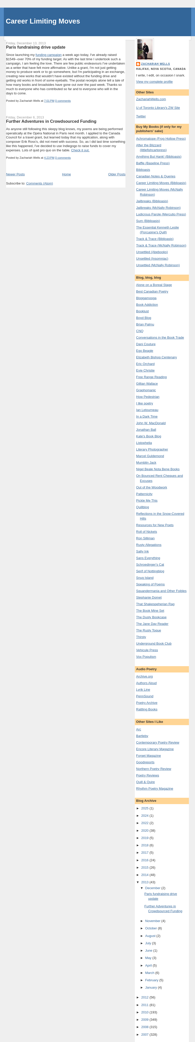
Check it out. (80, 150)
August (150, 936)
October (151, 928)
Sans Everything (148, 558)
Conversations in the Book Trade (160, 337)
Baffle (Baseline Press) (153, 163)
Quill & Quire (145, 782)
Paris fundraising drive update (36, 47)
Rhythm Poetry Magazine (154, 788)
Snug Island (145, 578)
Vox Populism (146, 657)
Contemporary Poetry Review (157, 742)
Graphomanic (146, 390)
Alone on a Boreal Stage (154, 285)
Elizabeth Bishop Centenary (156, 357)
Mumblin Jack (146, 462)
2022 (145, 823)
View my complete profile (154, 82)
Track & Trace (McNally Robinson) (161, 245)
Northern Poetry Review (153, 769)
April (149, 965)
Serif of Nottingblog (150, 571)
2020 (145, 830)
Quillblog (142, 507)
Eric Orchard (145, 364)
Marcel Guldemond (150, 456)
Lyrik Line (143, 689)
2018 (145, 845)
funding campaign (49, 55)
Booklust (142, 311)
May (148, 958)
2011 (145, 1005)
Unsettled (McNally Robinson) (158, 265)
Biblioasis (143, 170)
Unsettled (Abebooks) (152, 252)
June (149, 950)
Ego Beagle (144, 351)
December (153, 888)
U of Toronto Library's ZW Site (158, 108)
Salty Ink (142, 551)
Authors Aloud (146, 683)
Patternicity (144, 494)
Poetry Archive (146, 703)
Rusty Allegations (148, 545)
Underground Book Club (153, 643)
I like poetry (144, 403)
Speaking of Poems (150, 584)
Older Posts (116, 174)
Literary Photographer (152, 449)
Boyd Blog (143, 318)
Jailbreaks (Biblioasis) (152, 201)
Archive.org (144, 676)
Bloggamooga (146, 298)
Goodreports (145, 762)
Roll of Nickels (146, 532)
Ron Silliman (145, 538)
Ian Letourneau (147, 410)
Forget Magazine (148, 756)
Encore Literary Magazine (155, 749)
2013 (145, 882)
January (151, 987)
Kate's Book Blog (148, 436)
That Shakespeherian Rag (155, 604)
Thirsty (141, 637)
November (153, 921)
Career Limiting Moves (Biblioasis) (161, 183)
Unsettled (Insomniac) (152, 258)
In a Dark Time (147, 416)
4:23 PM (49, 157)
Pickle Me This (146, 500)
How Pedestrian (147, 397)
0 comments (63, 100)
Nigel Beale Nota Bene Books (158, 469)
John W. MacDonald (151, 423)
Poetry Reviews (147, 775)
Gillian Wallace (147, 383)
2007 (145, 1034)
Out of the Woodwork (151, 487)
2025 (145, 808)
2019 (145, 838)
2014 (145, 875)
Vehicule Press (147, 650)
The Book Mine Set (150, 610)
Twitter (141, 116)
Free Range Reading (151, 377)
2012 (145, 997)
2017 (145, 852)
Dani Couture (146, 344)
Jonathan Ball (146, 430)
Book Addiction (147, 305)
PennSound (144, 696)
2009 (145, 1019)
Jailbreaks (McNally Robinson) (158, 208)
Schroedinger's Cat (150, 564)
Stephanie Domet (148, 597)
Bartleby (142, 736)
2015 (145, 867)
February (152, 980)
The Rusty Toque (148, 630)
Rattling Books (146, 709)
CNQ (139, 331)
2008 (145, 1027)
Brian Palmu (145, 324)
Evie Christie (145, 370)
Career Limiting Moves (43, 21)
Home (66, 174)
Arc (138, 729)
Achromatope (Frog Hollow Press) (161, 138)
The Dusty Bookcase (151, 617)
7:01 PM (49, 100)
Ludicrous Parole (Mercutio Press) (161, 214)
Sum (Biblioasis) (148, 221)
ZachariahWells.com (151, 99)
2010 (145, 1012)
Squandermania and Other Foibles (161, 591)
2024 (145, 816)
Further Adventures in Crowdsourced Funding (51, 121)
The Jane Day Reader (152, 624)
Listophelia (144, 443)
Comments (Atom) (39, 183)
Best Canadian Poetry (152, 291)
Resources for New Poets (154, 525)
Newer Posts (15, 174)
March (150, 973)
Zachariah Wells (155, 64)
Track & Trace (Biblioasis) (155, 239)
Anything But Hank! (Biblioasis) (158, 156)
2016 (145, 860)
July (148, 943)
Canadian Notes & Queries (155, 176)
